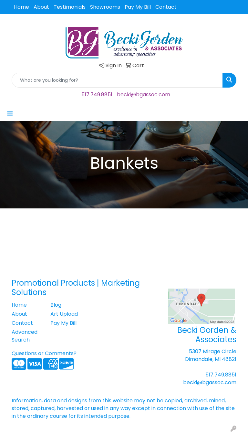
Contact (166, 7)
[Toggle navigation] (10, 114)
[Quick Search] (117, 80)
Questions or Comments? (44, 353)
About (41, 7)
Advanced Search (24, 335)
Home (21, 7)
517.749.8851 (96, 94)
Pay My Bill (138, 7)
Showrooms (105, 7)
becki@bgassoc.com (143, 94)
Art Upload (64, 314)
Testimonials (70, 7)
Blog (55, 305)
